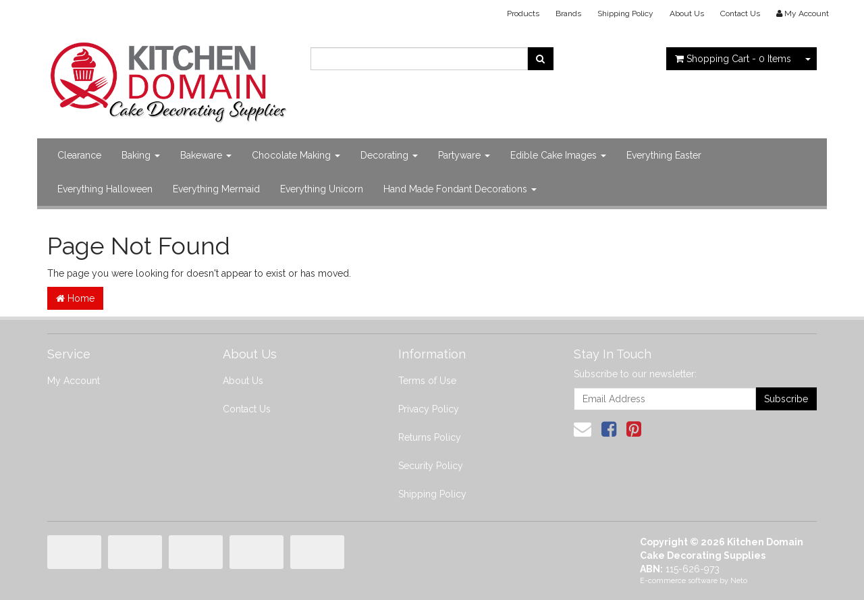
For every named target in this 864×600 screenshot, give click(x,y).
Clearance (79, 155)
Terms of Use (427, 380)
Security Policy (430, 465)
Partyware (464, 155)
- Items (733, 58)
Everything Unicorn (321, 189)
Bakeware (206, 155)
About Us (687, 13)
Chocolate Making (296, 155)
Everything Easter (663, 155)
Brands (568, 13)
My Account (73, 380)
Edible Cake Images (558, 155)
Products (523, 13)
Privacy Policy (428, 409)
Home (75, 298)
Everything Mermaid (216, 189)
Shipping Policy (625, 13)
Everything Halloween (105, 189)
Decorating (389, 155)
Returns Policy (429, 437)
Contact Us (740, 13)
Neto (738, 580)
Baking (141, 155)
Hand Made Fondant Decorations (460, 189)
